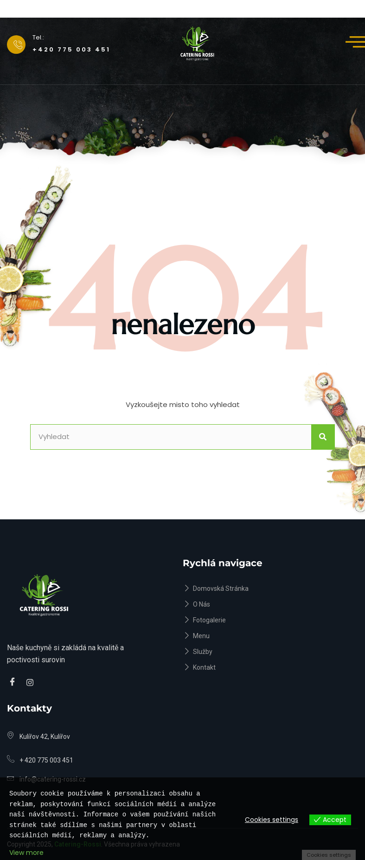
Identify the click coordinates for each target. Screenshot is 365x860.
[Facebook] (14, 682)
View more (26, 852)
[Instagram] (31, 682)
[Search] (322, 437)
